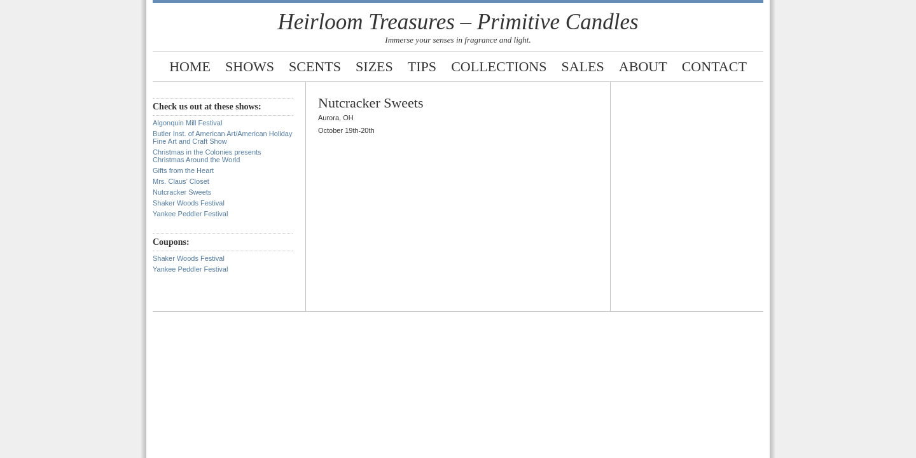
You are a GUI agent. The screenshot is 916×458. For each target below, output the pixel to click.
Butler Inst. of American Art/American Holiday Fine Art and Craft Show (222, 137)
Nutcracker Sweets (182, 192)
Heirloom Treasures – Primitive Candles (457, 22)
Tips (422, 66)
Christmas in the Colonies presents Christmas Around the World (207, 155)
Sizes (374, 66)
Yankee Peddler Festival (190, 214)
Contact (714, 66)
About (643, 66)
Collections (498, 66)
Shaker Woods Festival (189, 203)
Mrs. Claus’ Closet (181, 181)
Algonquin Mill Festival (187, 123)
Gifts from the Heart (183, 170)
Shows (249, 66)
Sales (583, 66)
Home (190, 66)
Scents (315, 66)
